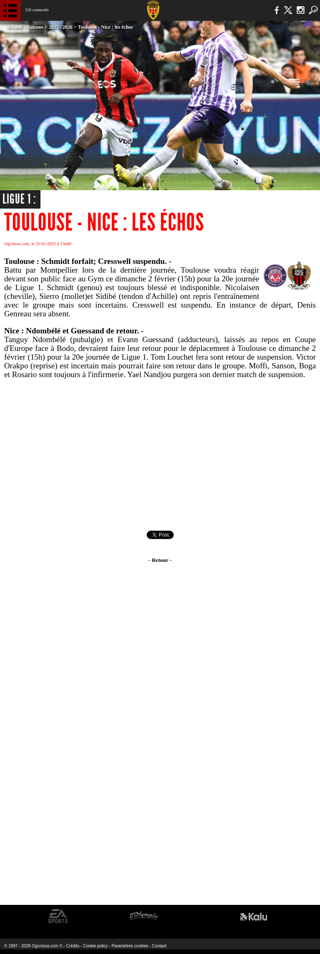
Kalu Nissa (253, 916)
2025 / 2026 (60, 27)
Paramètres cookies (130, 946)
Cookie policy (95, 946)
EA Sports (58, 916)
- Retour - (159, 560)
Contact (159, 946)
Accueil (14, 27)
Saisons (35, 27)
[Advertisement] (160, 455)
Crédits (73, 946)
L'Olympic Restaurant (143, 916)
